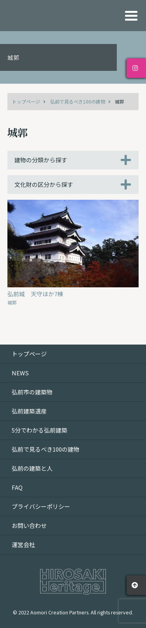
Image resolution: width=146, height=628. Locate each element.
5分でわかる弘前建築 (39, 430)
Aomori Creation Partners (59, 612)
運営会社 (23, 544)
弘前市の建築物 (32, 392)
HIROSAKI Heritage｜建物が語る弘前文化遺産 (56, 15)
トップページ (26, 101)
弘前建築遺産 (29, 411)
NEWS (20, 373)
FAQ (17, 487)
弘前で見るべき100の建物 (77, 101)
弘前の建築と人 (32, 468)
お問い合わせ (29, 525)
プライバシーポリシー (41, 506)
